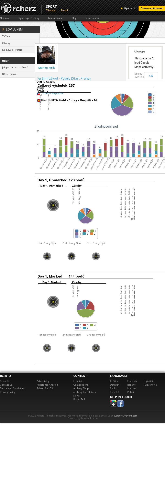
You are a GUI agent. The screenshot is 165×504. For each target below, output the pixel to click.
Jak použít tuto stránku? (15, 67)
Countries (78, 381)
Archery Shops (81, 388)
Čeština (114, 381)
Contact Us (6, 384)
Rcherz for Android (47, 384)
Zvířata (6, 36)
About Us (5, 381)
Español (114, 392)
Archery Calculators (84, 392)
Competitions (80, 384)
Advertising (43, 381)
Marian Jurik (46, 67)
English (114, 388)
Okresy (6, 43)
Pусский (149, 381)
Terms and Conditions (12, 388)
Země (64, 10)
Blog (74, 18)
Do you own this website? (139, 77)
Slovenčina (151, 384)
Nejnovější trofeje (12, 49)
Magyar (131, 388)
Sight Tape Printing (28, 18)
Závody (51, 10)
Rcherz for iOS (45, 388)
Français (132, 381)
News (76, 395)
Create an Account (152, 8)
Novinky (4, 18)
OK (151, 76)
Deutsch (114, 384)
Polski (130, 392)
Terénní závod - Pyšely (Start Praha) (64, 78)
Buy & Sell (79, 399)
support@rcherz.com (126, 415)
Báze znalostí (9, 74)
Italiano (131, 384)
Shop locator (93, 18)
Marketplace (55, 18)
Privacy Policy (7, 392)
